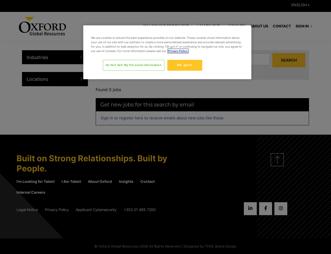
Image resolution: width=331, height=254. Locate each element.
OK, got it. (184, 65)
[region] (167, 52)
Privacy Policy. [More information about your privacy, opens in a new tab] (178, 51)
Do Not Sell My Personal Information (134, 65)
